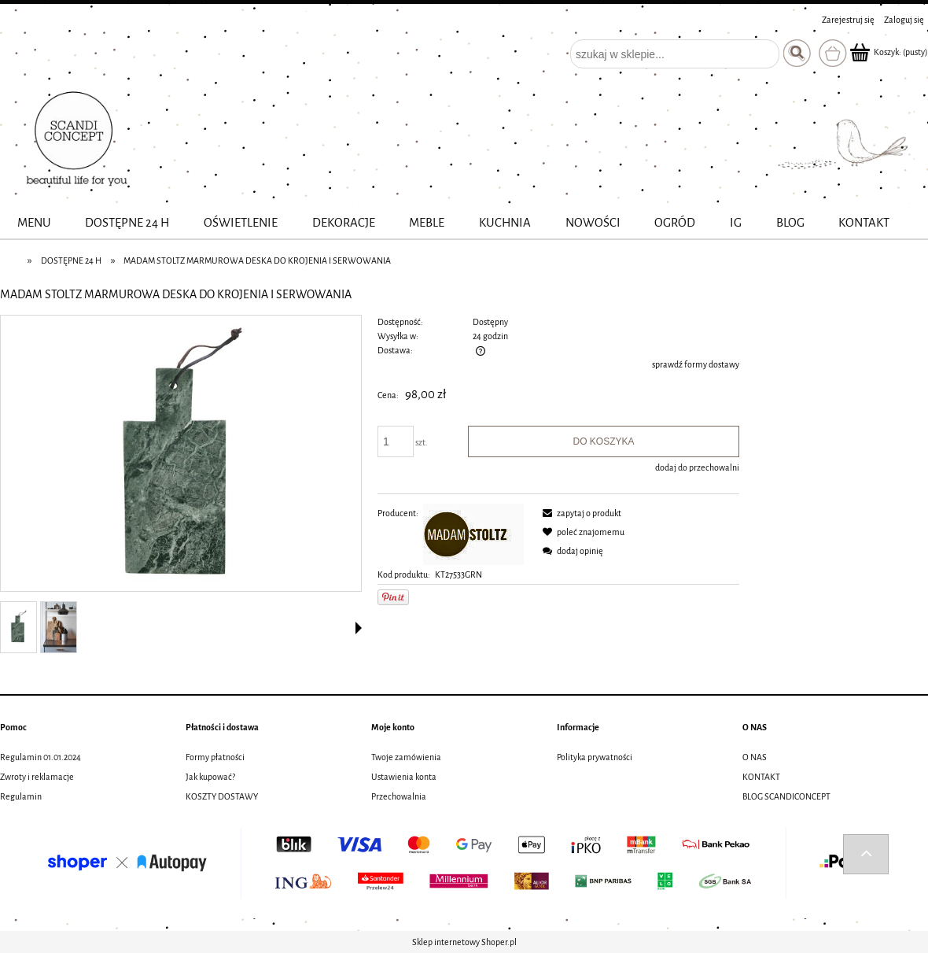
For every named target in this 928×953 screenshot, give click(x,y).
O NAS (754, 757)
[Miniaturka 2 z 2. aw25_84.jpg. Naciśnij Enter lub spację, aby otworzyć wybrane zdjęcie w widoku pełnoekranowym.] (58, 627)
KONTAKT (761, 776)
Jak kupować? (210, 776)
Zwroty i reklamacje (37, 776)
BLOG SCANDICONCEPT (786, 796)
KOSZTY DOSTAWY (222, 796)
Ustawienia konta (403, 776)
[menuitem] (34, 223)
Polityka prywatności (594, 757)
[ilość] (395, 441)
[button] (358, 628)
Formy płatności (215, 757)
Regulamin (21, 796)
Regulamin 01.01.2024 (40, 757)
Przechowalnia (398, 796)
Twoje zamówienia (406, 757)
